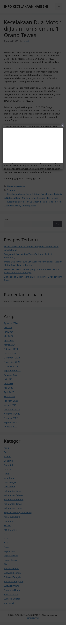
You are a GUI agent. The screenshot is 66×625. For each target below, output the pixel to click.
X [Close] (63, 125)
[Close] (33, 312)
